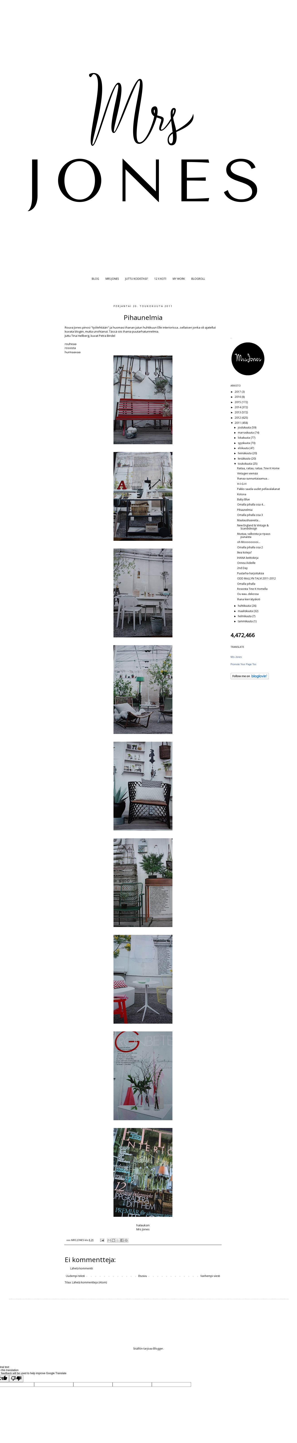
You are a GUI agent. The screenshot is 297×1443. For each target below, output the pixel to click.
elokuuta (243, 448)
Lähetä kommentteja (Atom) (89, 1282)
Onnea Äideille (246, 563)
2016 (238, 397)
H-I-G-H (241, 484)
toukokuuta (245, 464)
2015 (238, 402)
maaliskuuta (246, 611)
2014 (238, 407)
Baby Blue (243, 499)
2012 (238, 418)
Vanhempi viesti (210, 1276)
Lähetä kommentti (81, 1268)
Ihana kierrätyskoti (248, 599)
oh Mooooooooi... (248, 542)
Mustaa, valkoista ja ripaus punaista (253, 535)
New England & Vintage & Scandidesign (253, 526)
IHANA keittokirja (247, 558)
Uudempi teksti (75, 1276)
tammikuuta (245, 621)
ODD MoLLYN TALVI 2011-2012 (256, 578)
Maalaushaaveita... (248, 520)
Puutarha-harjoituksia (250, 573)
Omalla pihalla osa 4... (251, 504)
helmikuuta (245, 616)
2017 (238, 392)
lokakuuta (244, 438)
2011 (238, 423)
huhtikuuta (245, 606)
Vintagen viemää (247, 473)
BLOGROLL (198, 279)
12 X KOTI (160, 279)
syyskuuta (244, 443)
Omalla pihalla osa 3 (250, 515)
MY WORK (179, 279)
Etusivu (142, 1276)
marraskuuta (246, 432)
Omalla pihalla (246, 584)
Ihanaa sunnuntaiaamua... (253, 478)
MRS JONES (112, 279)
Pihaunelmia (244, 510)
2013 (238, 412)
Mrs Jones (236, 657)
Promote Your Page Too (243, 664)
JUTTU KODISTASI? (136, 279)
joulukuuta (245, 427)
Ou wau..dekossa (248, 594)
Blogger (158, 1348)
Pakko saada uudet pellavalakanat (258, 489)
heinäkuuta (245, 453)
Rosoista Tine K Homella (252, 589)
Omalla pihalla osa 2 (250, 547)
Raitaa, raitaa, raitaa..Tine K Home (258, 468)
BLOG (95, 279)
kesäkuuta (244, 458)
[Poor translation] (16, 1378)
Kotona (241, 494)
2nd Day (242, 568)
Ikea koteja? (244, 552)
